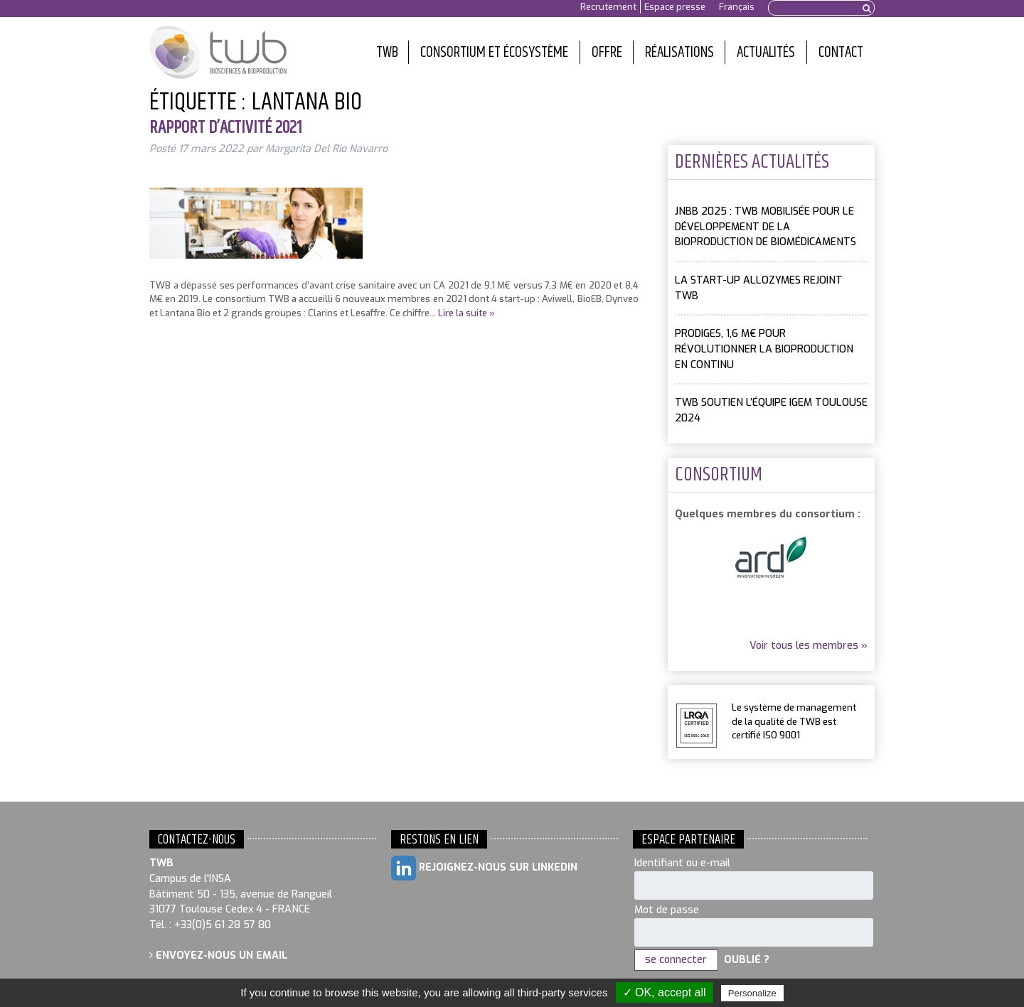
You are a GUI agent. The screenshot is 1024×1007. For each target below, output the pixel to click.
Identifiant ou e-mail (682, 863)
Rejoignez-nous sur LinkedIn (484, 868)
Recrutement (608, 7)
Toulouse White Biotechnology (218, 52)
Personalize (752, 993)
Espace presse (674, 7)
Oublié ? (746, 959)
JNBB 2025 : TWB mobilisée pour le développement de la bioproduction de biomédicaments (765, 227)
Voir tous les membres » (809, 645)
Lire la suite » (466, 313)
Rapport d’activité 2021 (225, 127)
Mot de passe (666, 910)
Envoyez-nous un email (218, 955)
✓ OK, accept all (664, 992)
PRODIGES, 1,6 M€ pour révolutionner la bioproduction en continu (764, 349)
